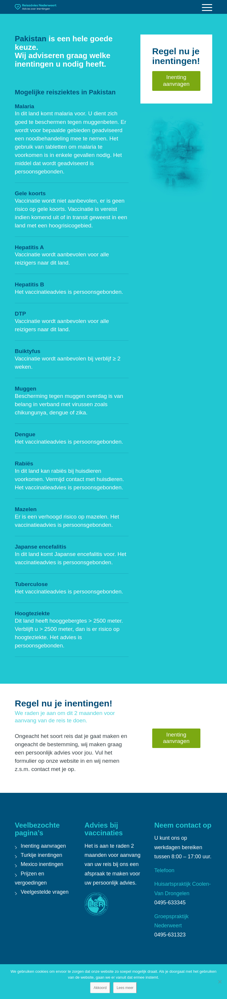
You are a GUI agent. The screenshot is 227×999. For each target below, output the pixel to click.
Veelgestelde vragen (45, 892)
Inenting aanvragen (43, 846)
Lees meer (125, 988)
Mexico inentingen (42, 864)
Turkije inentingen (41, 855)
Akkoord (100, 988)
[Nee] (220, 982)
